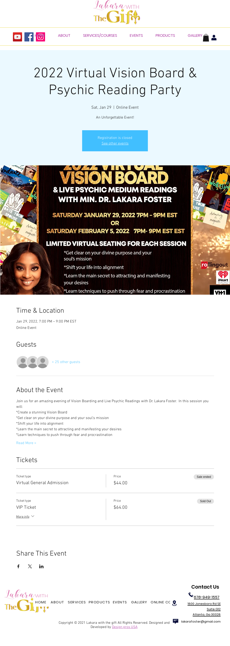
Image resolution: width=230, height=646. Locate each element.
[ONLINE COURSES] (167, 602)
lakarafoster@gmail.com (201, 621)
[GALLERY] (139, 602)
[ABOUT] (58, 602)
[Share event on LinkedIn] (41, 566)
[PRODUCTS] (100, 602)
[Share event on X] (30, 566)
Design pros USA (125, 627)
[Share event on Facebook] (18, 566)
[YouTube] (17, 36)
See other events (115, 143)
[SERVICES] (77, 602)
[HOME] (41, 602)
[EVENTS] (120, 602)
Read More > (26, 443)
